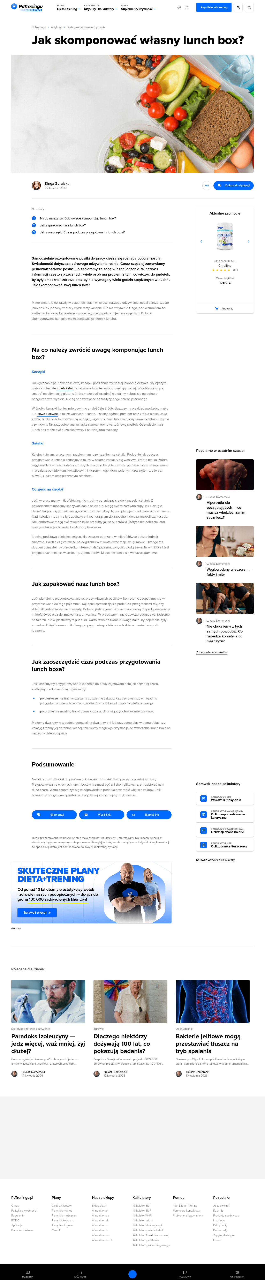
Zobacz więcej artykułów (211, 652)
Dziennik (27, 1276)
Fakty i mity (220, 1225)
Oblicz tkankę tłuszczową (230, 845)
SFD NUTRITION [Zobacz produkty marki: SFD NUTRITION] (224, 261)
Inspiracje (219, 1220)
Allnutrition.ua (100, 1235)
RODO (15, 1220)
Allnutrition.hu (100, 1230)
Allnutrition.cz (100, 1215)
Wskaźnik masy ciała (230, 798)
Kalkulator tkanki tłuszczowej (150, 1235)
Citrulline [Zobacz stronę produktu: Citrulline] (225, 266)
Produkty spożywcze (226, 1215)
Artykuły (56, 27)
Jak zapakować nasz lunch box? (63, 225)
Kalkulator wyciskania (145, 1240)
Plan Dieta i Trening (185, 1205)
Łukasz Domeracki (218, 497)
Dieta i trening (67, 7)
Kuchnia (218, 1210)
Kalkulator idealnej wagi (147, 1225)
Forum (217, 1240)
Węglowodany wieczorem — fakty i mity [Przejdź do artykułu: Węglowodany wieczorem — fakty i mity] (230, 572)
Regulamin (17, 1215)
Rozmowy (185, 1276)
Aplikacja (16, 1225)
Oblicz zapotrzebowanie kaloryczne (230, 815)
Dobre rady (220, 1230)
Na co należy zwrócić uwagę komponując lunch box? (78, 218)
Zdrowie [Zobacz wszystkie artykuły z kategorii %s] (98, 1029)
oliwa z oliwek (47, 414)
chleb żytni (65, 388)
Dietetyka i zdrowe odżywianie (86, 27)
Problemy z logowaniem (188, 1215)
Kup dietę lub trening (213, 7)
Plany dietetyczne (63, 1220)
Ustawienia (237, 1276)
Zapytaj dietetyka (224, 1235)
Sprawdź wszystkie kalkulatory (215, 860)
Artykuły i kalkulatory (99, 7)
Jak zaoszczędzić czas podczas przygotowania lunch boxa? (82, 232)
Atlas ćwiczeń (221, 1205)
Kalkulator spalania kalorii (148, 1230)
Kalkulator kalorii (142, 1220)
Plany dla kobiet (62, 1210)
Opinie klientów (61, 1205)
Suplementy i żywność (137, 7)
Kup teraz (227, 308)
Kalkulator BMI (141, 1205)
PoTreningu (39, 27)
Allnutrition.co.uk (102, 1240)
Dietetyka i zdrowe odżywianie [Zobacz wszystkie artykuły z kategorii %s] (30, 1029)
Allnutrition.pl (100, 1210)
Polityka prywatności (24, 1210)
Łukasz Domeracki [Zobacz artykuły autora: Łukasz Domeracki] (33, 1072)
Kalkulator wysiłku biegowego (151, 1245)
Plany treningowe (63, 1225)
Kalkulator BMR (141, 1210)
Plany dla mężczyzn (64, 1215)
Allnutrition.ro (100, 1225)
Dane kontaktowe (22, 1230)
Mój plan (80, 1276)
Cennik (56, 1230)
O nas (15, 1205)
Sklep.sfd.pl (99, 1205)
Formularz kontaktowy (186, 1210)
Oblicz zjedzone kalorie (230, 831)
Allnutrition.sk (100, 1220)
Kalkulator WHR (142, 1215)
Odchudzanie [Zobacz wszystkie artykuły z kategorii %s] (184, 1029)
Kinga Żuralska (57, 183)
